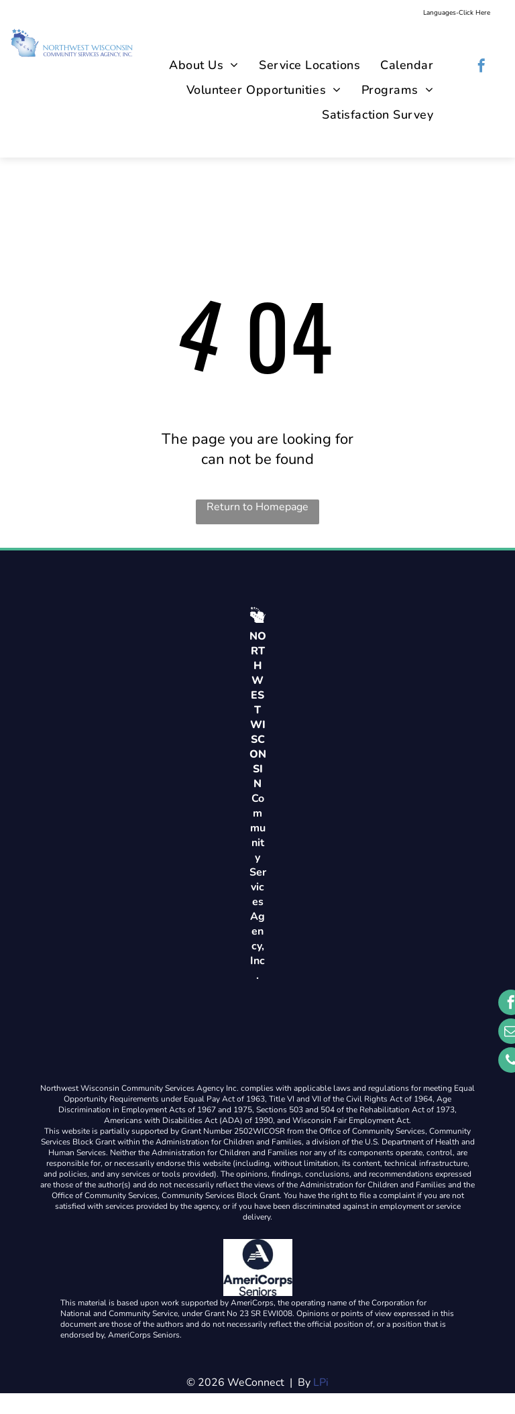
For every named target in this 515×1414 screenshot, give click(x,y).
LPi (321, 1382)
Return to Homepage (257, 506)
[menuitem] (204, 65)
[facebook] (481, 67)
